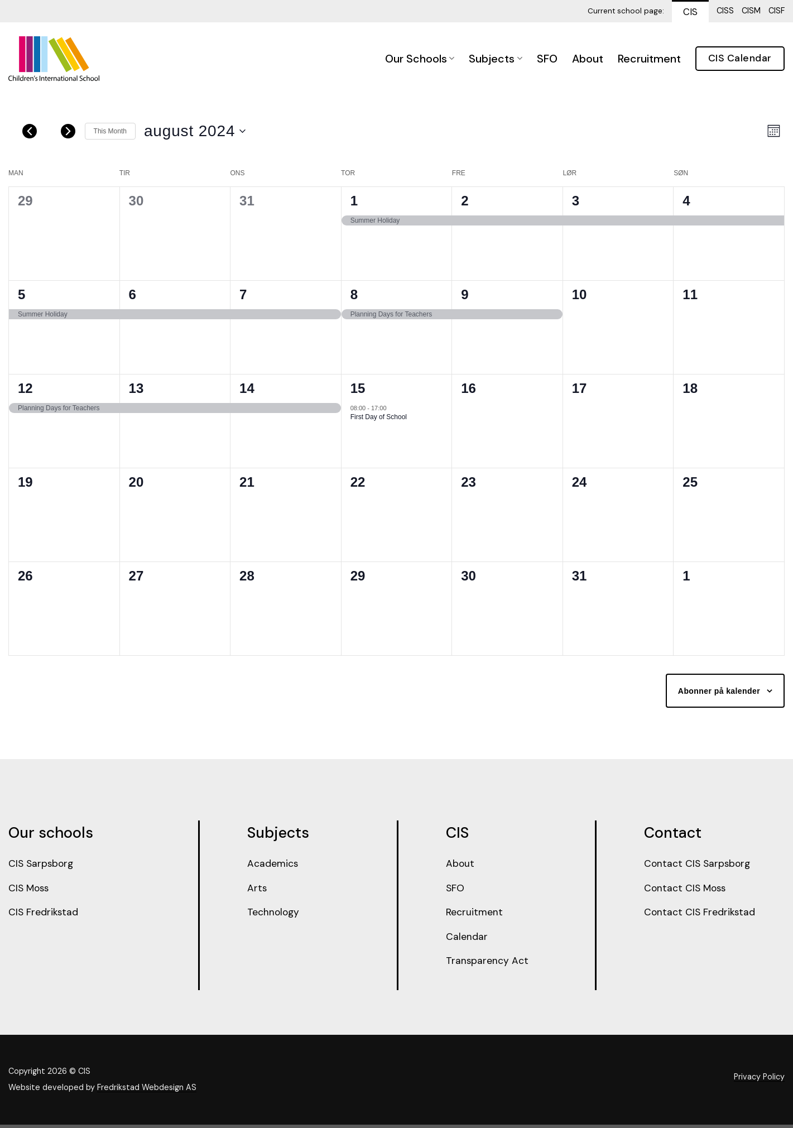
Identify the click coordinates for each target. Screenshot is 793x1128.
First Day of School (378, 417)
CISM (751, 11)
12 (25, 388)
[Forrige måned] (29, 131)
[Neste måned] (68, 131)
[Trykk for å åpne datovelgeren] (195, 131)
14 (246, 388)
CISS (725, 11)
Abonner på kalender (719, 691)
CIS (690, 12)
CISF (776, 11)
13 (136, 388)
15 (358, 388)
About (587, 58)
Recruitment (649, 58)
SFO (547, 58)
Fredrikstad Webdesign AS (146, 1091)
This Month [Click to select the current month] (110, 131)
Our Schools (419, 58)
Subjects (495, 58)
